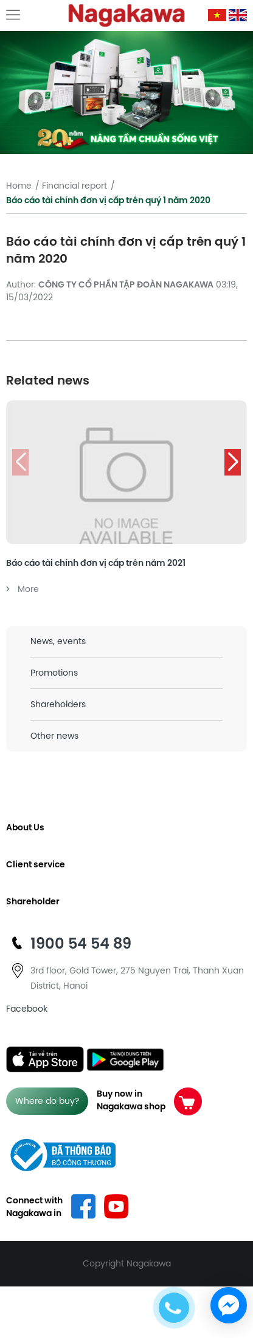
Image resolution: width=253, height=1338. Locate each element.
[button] (232, 462)
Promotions (54, 673)
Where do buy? (47, 1101)
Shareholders (58, 704)
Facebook (26, 1009)
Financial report (74, 186)
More (22, 589)
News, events (58, 641)
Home (19, 186)
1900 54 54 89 (80, 943)
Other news (54, 736)
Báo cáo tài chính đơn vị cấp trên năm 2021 (95, 563)
